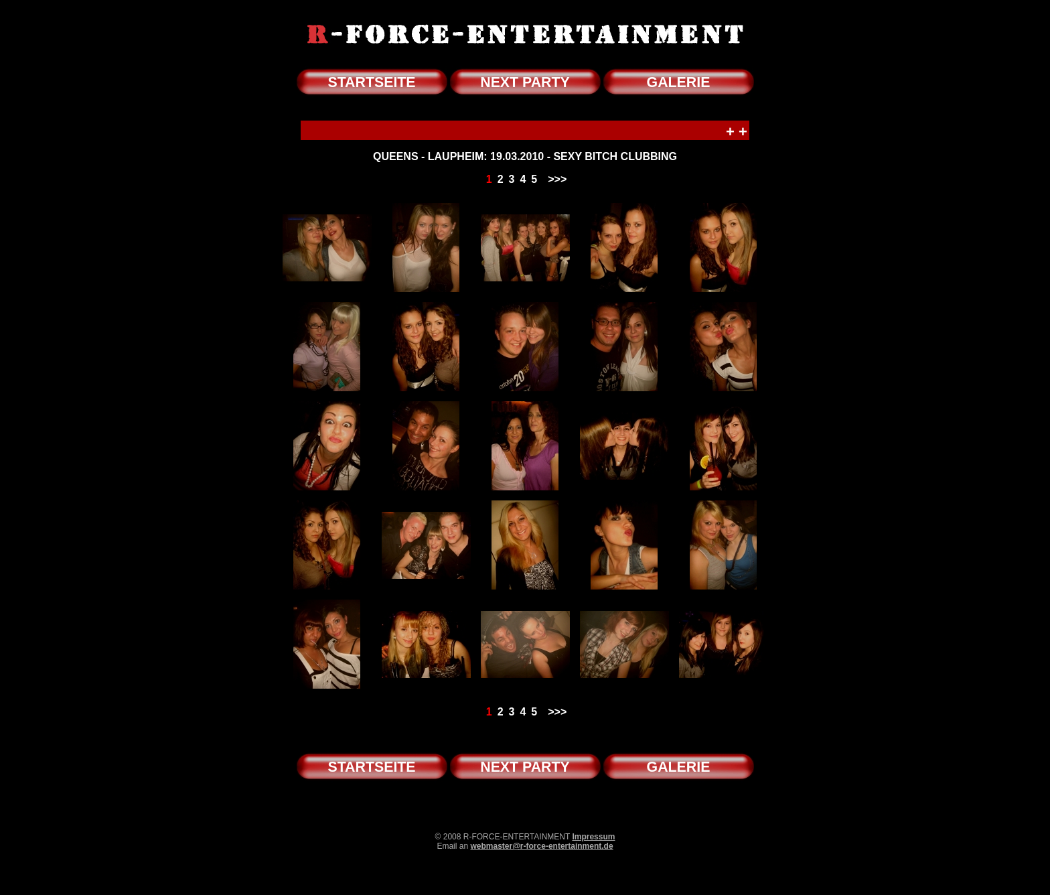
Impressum (593, 836)
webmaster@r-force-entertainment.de (541, 846)
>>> (557, 179)
